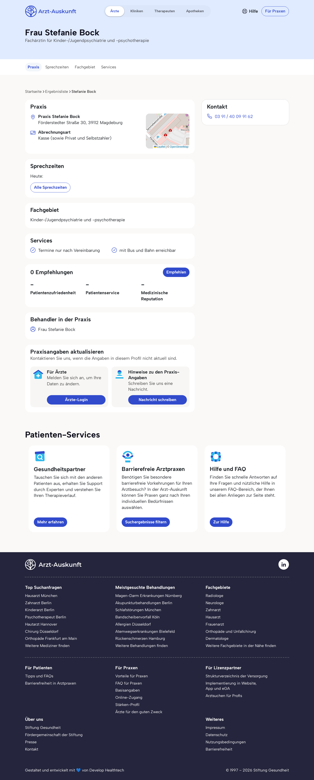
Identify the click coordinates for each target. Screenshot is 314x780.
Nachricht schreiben (157, 399)
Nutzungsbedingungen (226, 742)
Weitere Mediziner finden (47, 645)
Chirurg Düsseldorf (41, 631)
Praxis (33, 67)
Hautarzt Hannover (41, 624)
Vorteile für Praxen (131, 676)
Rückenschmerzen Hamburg (140, 638)
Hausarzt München (41, 595)
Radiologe (214, 595)
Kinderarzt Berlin (39, 609)
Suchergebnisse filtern (145, 521)
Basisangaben (127, 690)
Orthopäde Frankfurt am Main (51, 638)
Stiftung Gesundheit (43, 727)
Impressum (215, 727)
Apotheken (195, 11)
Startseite (33, 91)
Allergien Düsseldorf (133, 624)
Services (108, 67)
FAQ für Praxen (128, 683)
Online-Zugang (128, 697)
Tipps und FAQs (39, 676)
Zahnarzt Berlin (38, 602)
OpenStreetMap (179, 146)
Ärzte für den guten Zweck (138, 711)
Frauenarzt (215, 624)
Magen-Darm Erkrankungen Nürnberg (148, 595)
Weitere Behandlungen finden (141, 645)
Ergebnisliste (56, 91)
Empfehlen (176, 272)
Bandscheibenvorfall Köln (137, 617)
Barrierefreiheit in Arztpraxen (50, 683)
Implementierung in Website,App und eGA (231, 686)
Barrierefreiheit (219, 749)
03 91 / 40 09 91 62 (234, 116)
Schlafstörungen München (138, 609)
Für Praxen (275, 11)
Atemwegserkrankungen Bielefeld (145, 631)
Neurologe (215, 602)
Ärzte (114, 11)
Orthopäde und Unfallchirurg (231, 631)
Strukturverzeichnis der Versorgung (237, 676)
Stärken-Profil (127, 704)
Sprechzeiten (57, 67)
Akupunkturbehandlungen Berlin (143, 602)
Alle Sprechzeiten (50, 187)
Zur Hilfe (221, 521)
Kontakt (31, 749)
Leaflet (159, 146)
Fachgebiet (85, 67)
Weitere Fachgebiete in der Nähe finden (241, 645)
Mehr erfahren (50, 521)
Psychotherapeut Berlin (45, 617)
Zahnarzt (213, 609)
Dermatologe (217, 638)
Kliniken (136, 11)
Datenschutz (216, 734)
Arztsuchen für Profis (224, 695)
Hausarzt (213, 617)
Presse (31, 742)
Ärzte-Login (76, 399)
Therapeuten (164, 11)
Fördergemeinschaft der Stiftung (54, 734)
